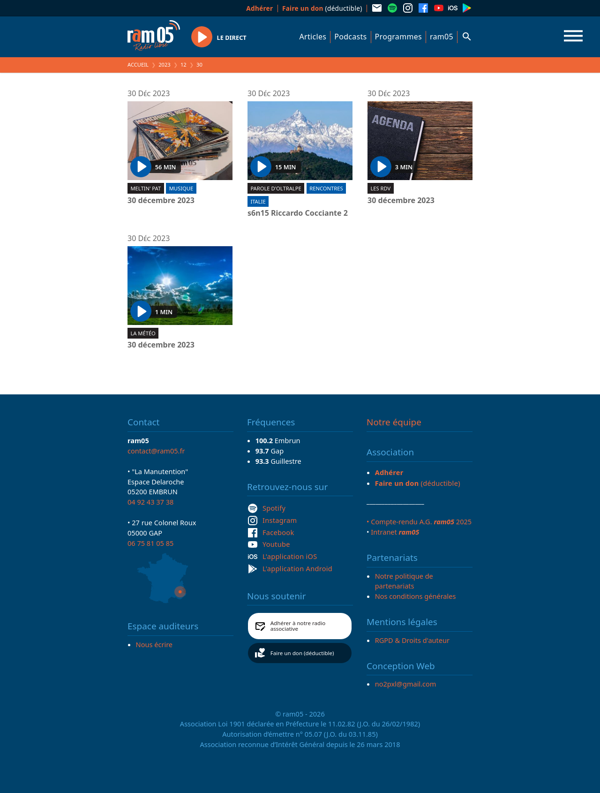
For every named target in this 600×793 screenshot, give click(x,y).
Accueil (138, 64)
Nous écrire (154, 644)
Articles (313, 36)
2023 (164, 64)
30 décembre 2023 (161, 200)
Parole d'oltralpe (275, 188)
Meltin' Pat (145, 188)
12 (183, 64)
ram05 (441, 36)
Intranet (395, 531)
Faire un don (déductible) (302, 653)
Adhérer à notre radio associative (298, 625)
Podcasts (350, 36)
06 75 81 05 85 (150, 543)
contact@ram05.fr (156, 450)
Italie (257, 201)
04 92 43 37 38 (150, 501)
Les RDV (380, 188)
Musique (181, 188)
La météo (142, 333)
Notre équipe (394, 422)
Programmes (398, 36)
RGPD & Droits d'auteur (412, 640)
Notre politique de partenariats (404, 581)
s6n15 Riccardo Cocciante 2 (298, 213)
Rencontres (326, 188)
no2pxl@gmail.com (405, 683)
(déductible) (322, 8)
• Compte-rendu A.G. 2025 (419, 521)
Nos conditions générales (415, 596)
